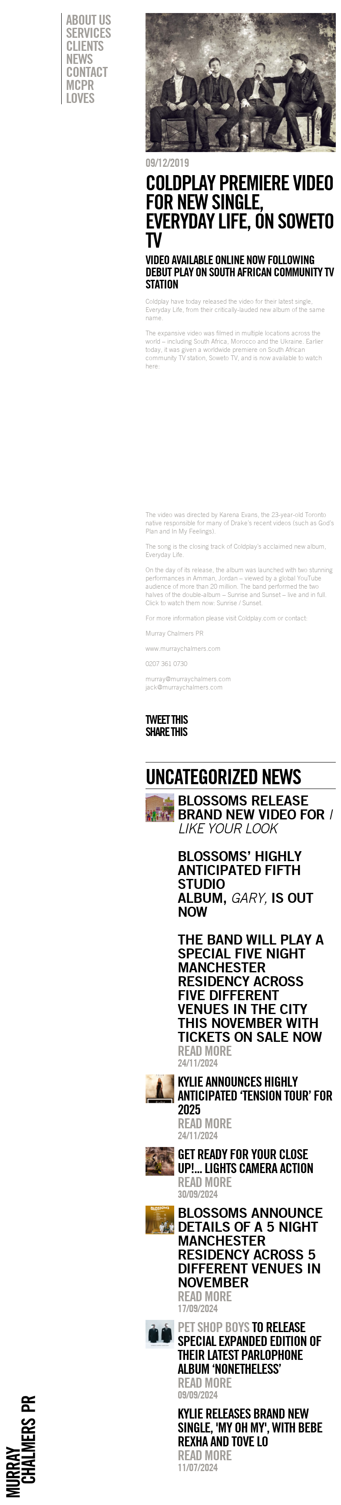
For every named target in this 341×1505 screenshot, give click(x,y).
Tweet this (166, 719)
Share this (166, 731)
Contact (86, 71)
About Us (88, 19)
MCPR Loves (80, 91)
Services (88, 32)
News (79, 58)
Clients (84, 45)
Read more (205, 1050)
